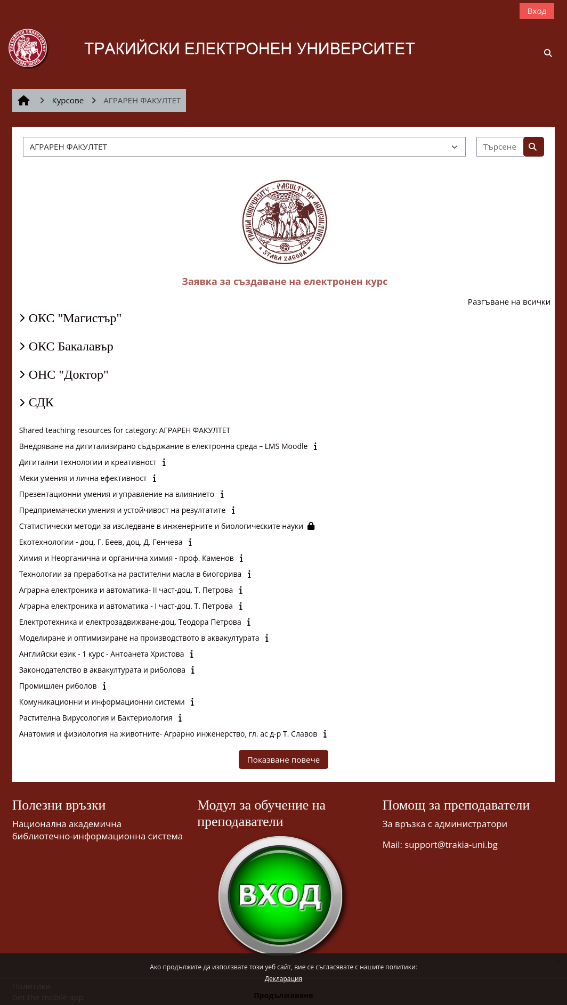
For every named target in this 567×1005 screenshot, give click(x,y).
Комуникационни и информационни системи (102, 702)
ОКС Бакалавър (71, 346)
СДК (41, 402)
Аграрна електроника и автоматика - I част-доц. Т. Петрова (126, 606)
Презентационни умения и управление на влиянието (116, 494)
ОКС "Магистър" (75, 318)
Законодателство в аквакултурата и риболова (102, 670)
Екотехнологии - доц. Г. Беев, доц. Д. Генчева (101, 542)
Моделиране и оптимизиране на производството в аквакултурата (139, 638)
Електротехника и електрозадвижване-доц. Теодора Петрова (130, 622)
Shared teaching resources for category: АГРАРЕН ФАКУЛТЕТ (125, 430)
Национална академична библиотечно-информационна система (97, 830)
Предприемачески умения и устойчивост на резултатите (122, 510)
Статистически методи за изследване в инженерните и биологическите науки (161, 526)
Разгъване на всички (509, 301)
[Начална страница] (227, 47)
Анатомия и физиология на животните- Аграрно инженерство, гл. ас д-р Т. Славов (168, 734)
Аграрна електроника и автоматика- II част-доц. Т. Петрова (126, 590)
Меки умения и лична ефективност (83, 478)
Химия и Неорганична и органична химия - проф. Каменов (126, 558)
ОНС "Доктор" (69, 374)
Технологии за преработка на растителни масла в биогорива (130, 574)
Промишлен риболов (58, 686)
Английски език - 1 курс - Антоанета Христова (101, 654)
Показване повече (283, 759)
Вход (537, 10)
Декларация (283, 978)
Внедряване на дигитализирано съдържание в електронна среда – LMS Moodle (163, 446)
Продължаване (283, 995)
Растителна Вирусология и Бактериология (96, 718)
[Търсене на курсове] (500, 147)
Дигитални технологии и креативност (88, 462)
